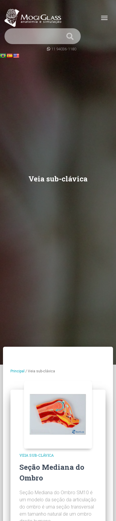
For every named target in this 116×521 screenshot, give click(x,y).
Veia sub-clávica (36, 455)
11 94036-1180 (63, 49)
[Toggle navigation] (104, 17)
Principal (17, 371)
